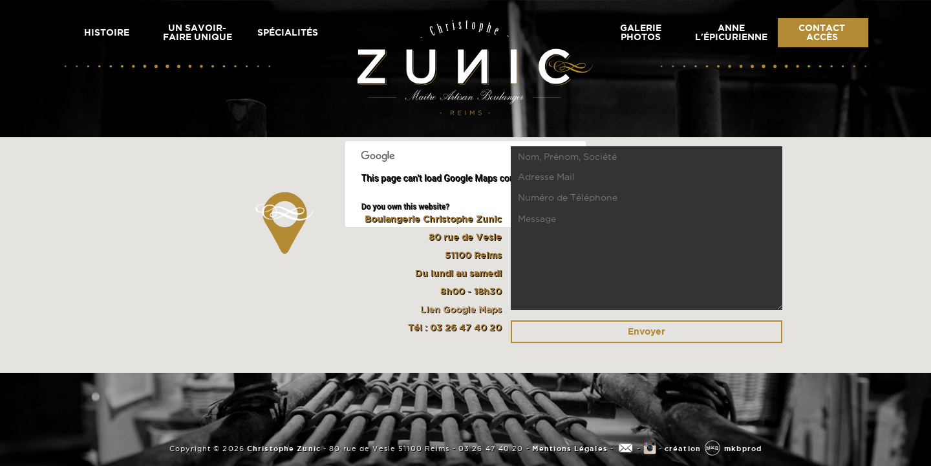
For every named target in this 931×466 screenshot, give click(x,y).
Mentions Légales (570, 448)
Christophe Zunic (282, 448)
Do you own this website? (405, 206)
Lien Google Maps (461, 309)
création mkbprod (713, 448)
